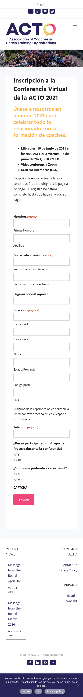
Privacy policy (55, 691)
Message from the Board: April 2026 (15, 573)
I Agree (26, 691)
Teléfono (25, 427)
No (38, 691)
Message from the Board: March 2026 (14, 614)
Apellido (18, 245)
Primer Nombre (23, 230)
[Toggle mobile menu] (75, 27)
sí (19, 454)
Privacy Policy (67, 570)
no (20, 460)
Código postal (22, 385)
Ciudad (18, 354)
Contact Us (69, 565)
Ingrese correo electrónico (30, 269)
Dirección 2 (20, 339)
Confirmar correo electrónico (32, 284)
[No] (78, 685)
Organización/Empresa (30, 294)
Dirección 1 (20, 324)
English (41, 4)
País (16, 400)
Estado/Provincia (24, 369)
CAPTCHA (20, 487)
